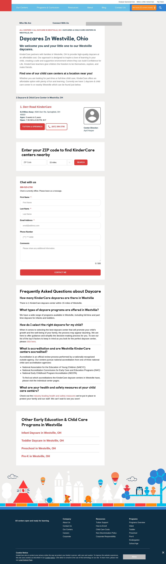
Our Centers (22, 7)
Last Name (60, 212)
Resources (73, 7)
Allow (134, 557)
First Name (60, 201)
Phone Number (60, 235)
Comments (24, 243)
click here (31, 341)
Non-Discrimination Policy (106, 533)
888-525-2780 (26, 187)
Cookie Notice (50, 558)
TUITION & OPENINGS (32, 127)
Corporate (67, 536)
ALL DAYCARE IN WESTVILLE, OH (47, 30)
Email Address (60, 224)
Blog (104, 7)
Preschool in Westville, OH (39, 448)
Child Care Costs (103, 529)
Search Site (160, 8)
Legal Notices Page (25, 560)
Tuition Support (102, 522)
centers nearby (143, 7)
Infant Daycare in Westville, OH (41, 432)
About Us (66, 522)
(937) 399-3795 (56, 127)
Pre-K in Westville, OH (36, 456)
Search (81, 162)
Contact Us (120, 7)
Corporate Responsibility (106, 536)
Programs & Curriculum (48, 7)
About (90, 7)
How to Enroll (101, 526)
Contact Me (60, 272)
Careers (66, 533)
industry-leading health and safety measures (55, 396)
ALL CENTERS (25, 30)
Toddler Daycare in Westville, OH (43, 440)
